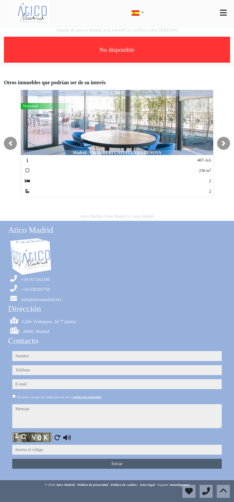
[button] (10, 143)
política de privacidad (87, 397)
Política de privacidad (93, 485)
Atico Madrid (65, 485)
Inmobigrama (179, 485)
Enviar (117, 463)
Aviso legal (147, 485)
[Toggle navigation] (223, 13)
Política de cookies (124, 485)
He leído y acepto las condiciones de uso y (59, 397)
